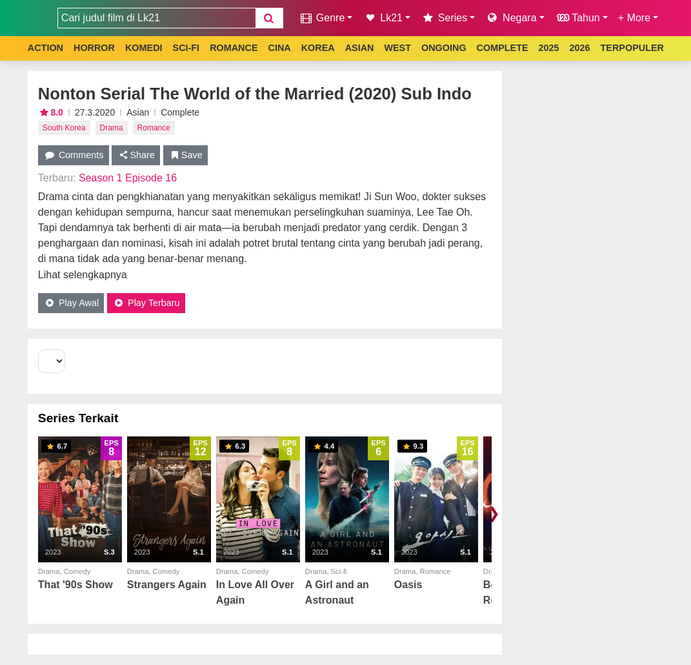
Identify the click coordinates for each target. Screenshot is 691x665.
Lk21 (383, 17)
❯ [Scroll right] (493, 513)
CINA (279, 48)
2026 (580, 48)
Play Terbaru (146, 303)
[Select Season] (51, 361)
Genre (322, 17)
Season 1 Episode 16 (128, 177)
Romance (153, 127)
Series (444, 17)
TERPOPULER (632, 48)
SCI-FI (186, 48)
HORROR (94, 48)
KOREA (318, 48)
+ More (634, 17)
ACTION (45, 48)
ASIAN (359, 48)
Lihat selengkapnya (82, 274)
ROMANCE (233, 48)
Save (185, 155)
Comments (73, 155)
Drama (111, 127)
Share (136, 155)
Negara (510, 17)
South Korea (64, 127)
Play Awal (71, 303)
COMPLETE (502, 48)
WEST (397, 48)
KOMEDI (144, 48)
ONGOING (443, 48)
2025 (549, 48)
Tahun (577, 17)
